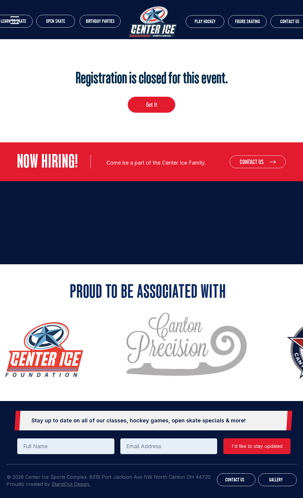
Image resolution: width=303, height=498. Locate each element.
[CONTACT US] (258, 161)
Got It (151, 104)
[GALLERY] (277, 479)
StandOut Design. (70, 484)
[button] (14, 20)
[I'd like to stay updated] (257, 446)
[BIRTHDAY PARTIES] (100, 21)
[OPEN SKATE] (55, 21)
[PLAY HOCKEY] (205, 21)
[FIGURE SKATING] (247, 21)
